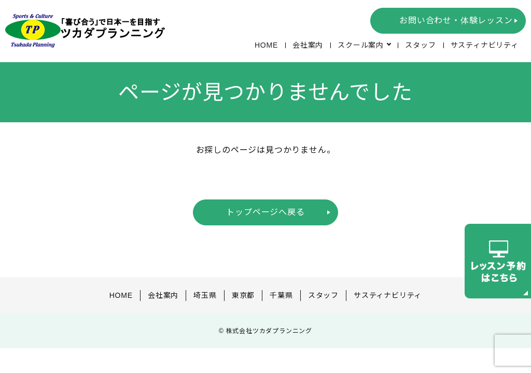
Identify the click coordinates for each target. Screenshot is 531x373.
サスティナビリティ (485, 45)
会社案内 (307, 45)
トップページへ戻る (265, 212)
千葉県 (281, 295)
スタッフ (420, 45)
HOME (265, 45)
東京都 (243, 295)
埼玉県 (204, 295)
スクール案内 (361, 45)
